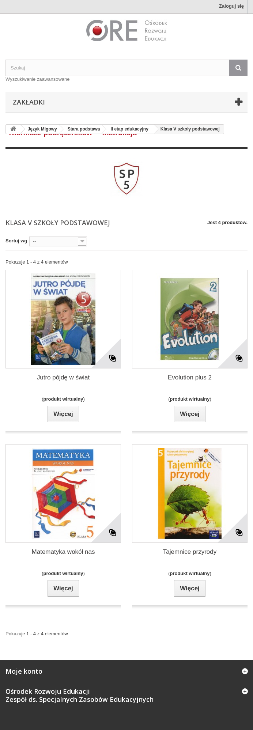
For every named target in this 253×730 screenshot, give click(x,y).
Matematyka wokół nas (63, 551)
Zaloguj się (231, 6)
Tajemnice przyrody (189, 551)
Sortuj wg (16, 240)
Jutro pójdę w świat (63, 377)
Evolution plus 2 (190, 377)
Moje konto (23, 671)
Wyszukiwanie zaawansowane (37, 79)
